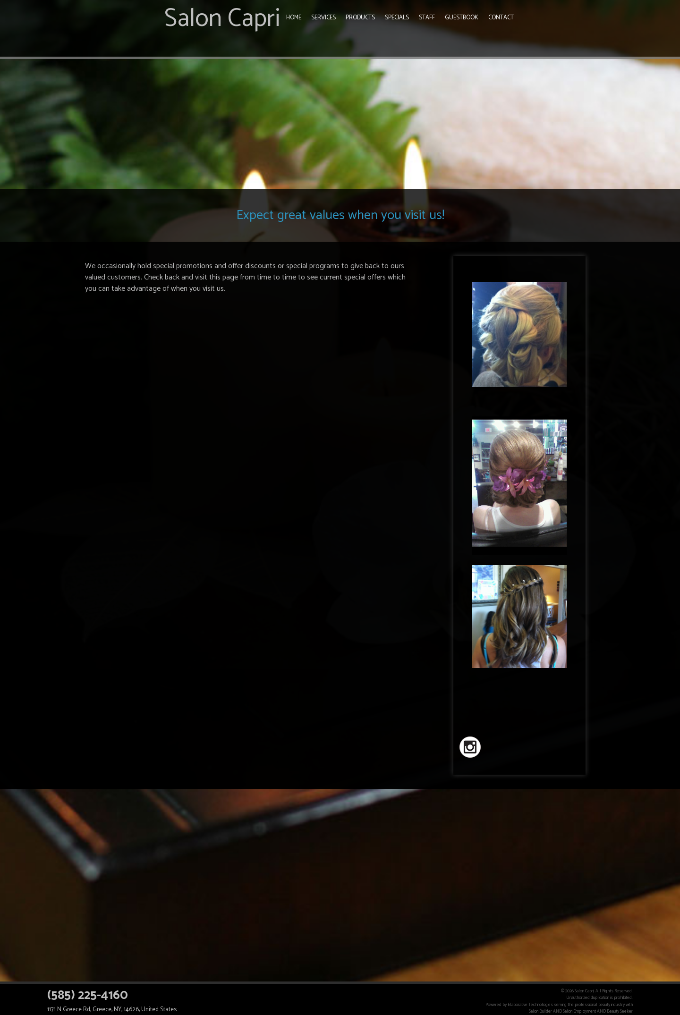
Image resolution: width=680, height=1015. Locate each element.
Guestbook (461, 17)
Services (323, 17)
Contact (501, 17)
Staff (427, 17)
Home (293, 17)
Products (360, 17)
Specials (397, 17)
